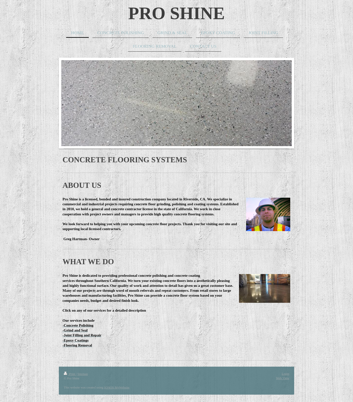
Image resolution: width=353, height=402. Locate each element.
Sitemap (82, 374)
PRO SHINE (176, 13)
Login (285, 373)
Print (70, 374)
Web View (282, 378)
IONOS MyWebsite (116, 387)
